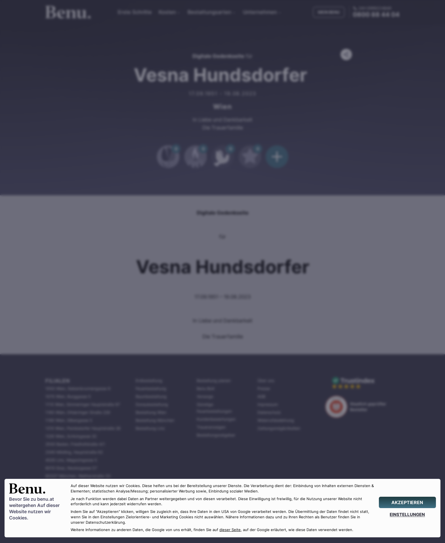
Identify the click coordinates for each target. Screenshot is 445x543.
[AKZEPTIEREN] (407, 502)
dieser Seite (230, 530)
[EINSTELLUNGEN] (407, 514)
